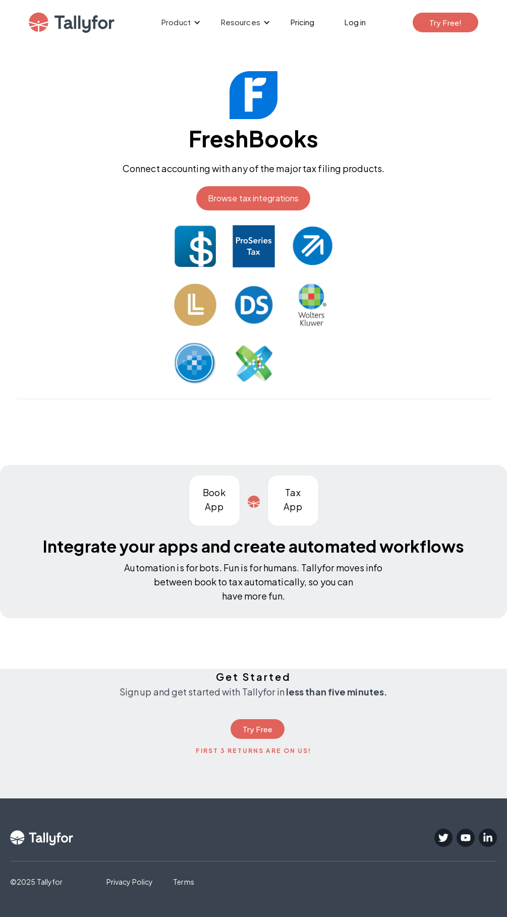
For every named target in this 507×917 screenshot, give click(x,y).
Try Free (257, 729)
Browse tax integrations (253, 198)
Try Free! (446, 22)
